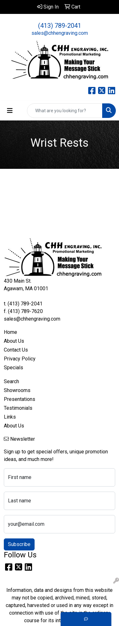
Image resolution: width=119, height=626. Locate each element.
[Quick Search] (64, 110)
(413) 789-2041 (59, 25)
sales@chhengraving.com (59, 33)
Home (10, 332)
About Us (14, 341)
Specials (13, 368)
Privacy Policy (20, 359)
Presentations (19, 399)
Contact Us (16, 350)
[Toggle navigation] (10, 110)
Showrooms (17, 390)
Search (11, 381)
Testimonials (18, 408)
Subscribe (19, 544)
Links (10, 417)
